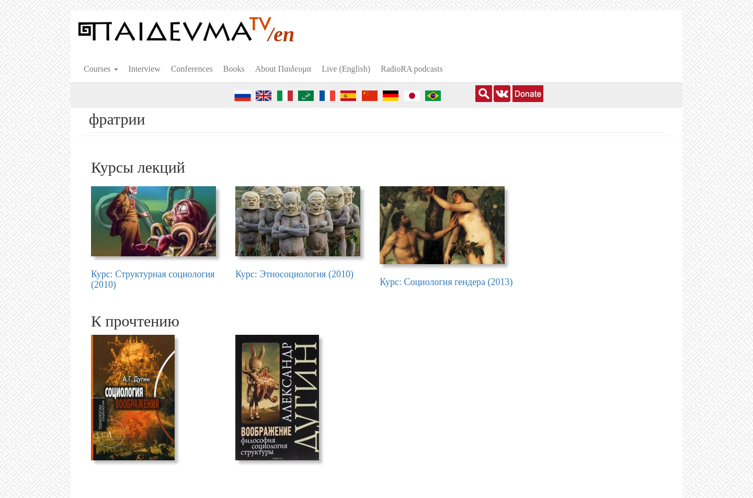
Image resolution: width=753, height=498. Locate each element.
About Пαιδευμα (283, 68)
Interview (145, 68)
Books (234, 68)
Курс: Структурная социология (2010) (153, 279)
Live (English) (346, 68)
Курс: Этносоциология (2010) (294, 274)
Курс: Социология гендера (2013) (446, 282)
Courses (101, 68)
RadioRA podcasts (412, 68)
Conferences (192, 68)
